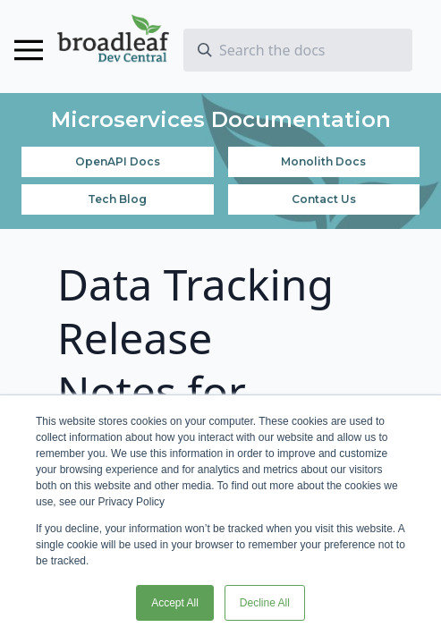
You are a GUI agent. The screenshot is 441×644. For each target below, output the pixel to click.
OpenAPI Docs (117, 161)
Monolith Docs (323, 161)
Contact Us (324, 199)
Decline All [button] (265, 603)
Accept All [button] (175, 603)
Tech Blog (117, 199)
